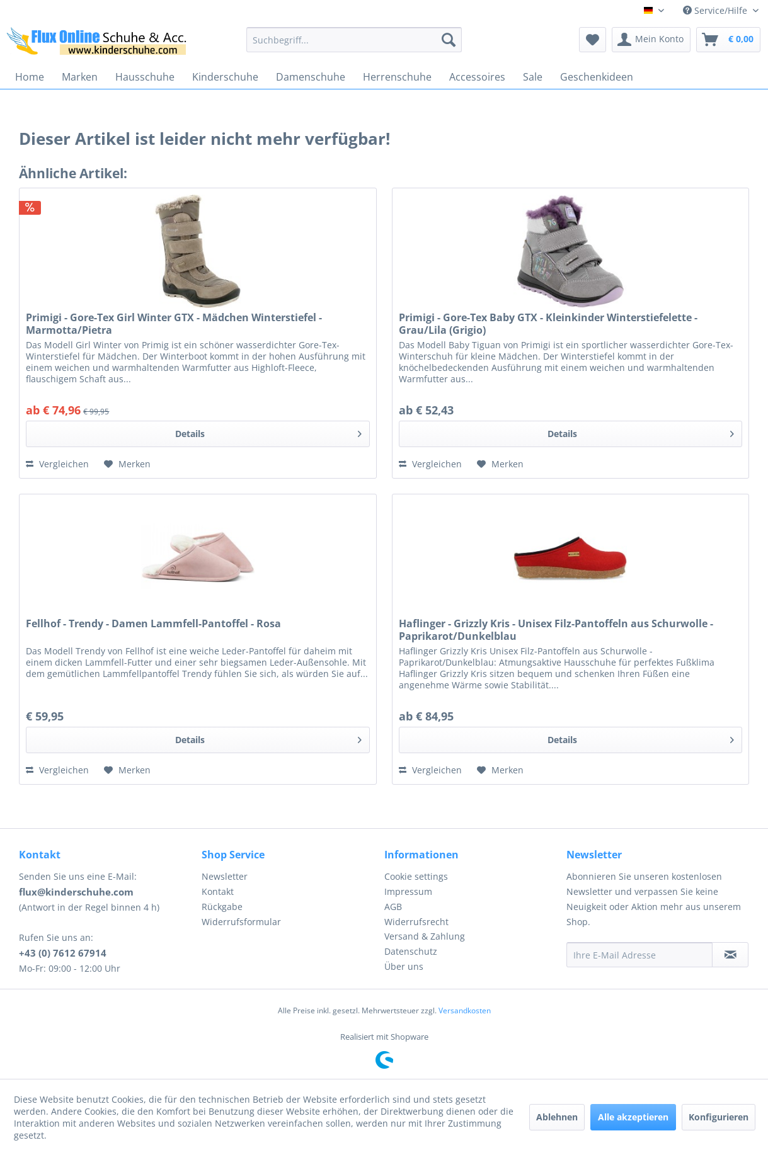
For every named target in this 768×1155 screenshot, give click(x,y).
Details (268, 432)
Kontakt (218, 891)
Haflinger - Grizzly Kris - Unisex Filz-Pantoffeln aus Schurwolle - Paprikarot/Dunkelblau (556, 629)
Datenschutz (410, 951)
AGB (393, 907)
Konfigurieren (718, 1117)
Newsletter (225, 876)
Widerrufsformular (241, 922)
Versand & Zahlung (424, 936)
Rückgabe (222, 907)
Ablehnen (557, 1117)
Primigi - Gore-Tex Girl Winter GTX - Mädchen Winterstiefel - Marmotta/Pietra (174, 323)
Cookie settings (416, 876)
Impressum (408, 891)
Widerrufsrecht (416, 922)
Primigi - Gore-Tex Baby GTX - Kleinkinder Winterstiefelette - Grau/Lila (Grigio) (548, 323)
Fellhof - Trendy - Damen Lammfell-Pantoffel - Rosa (153, 623)
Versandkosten (464, 1010)
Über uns (403, 966)
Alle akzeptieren (633, 1117)
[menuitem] (353, 39)
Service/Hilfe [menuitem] (716, 10)
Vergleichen (57, 464)
